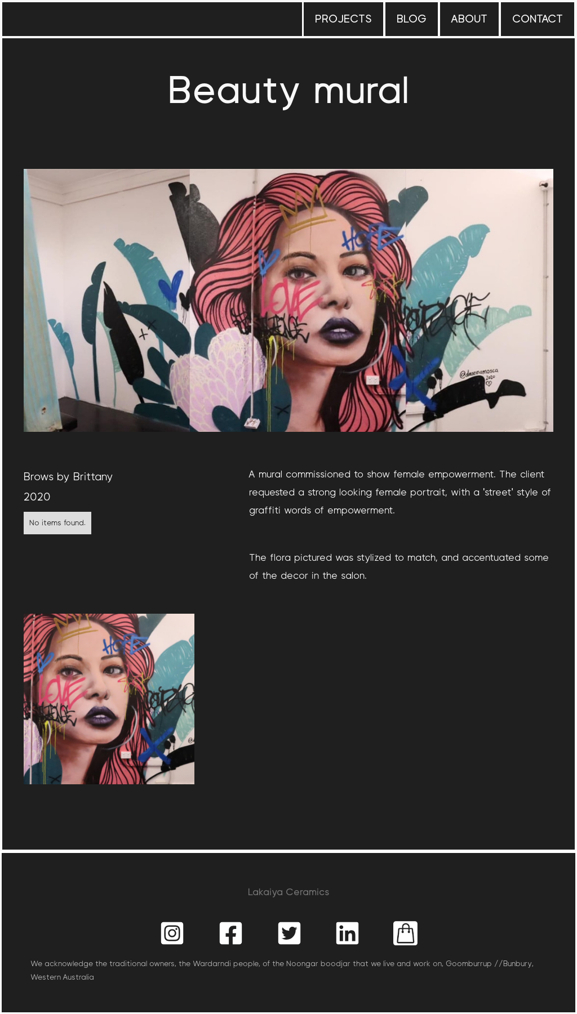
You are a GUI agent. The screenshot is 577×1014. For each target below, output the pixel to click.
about (469, 19)
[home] (64, 8)
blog (412, 19)
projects (343, 19)
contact (537, 19)
